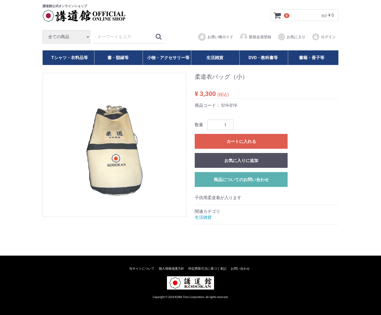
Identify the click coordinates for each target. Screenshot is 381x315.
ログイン (324, 37)
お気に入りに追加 (241, 160)
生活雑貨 (214, 57)
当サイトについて (142, 268)
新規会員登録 (255, 37)
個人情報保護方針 (171, 268)
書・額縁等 (118, 57)
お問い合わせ (240, 268)
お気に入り (291, 37)
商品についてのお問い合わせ (241, 179)
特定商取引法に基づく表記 (207, 268)
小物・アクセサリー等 (168, 57)
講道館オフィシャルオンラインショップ (89, 15)
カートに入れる (241, 141)
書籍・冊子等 (311, 57)
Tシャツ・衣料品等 (69, 57)
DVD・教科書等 (263, 57)
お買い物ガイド (215, 37)
